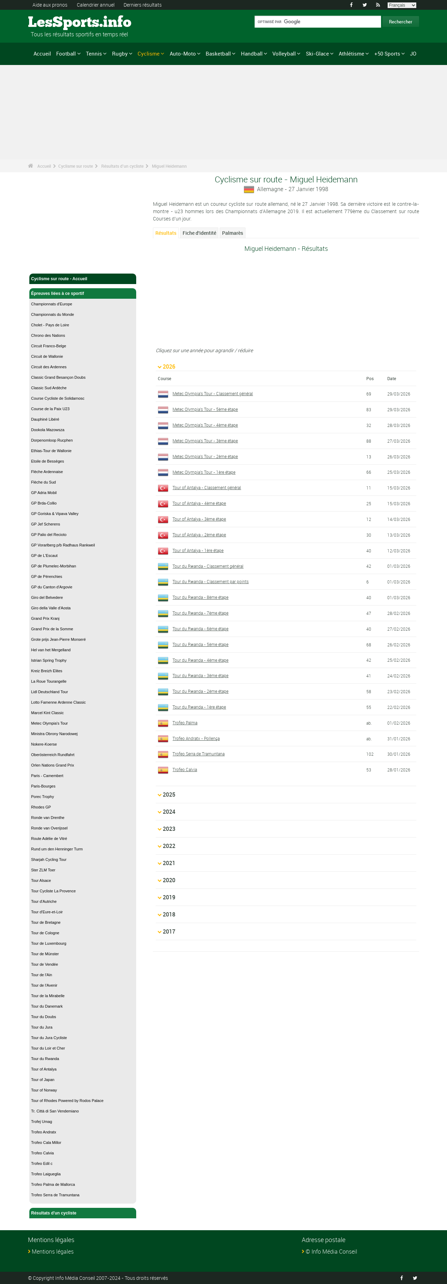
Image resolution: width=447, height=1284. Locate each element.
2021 (169, 863)
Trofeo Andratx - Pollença (196, 738)
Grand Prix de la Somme (52, 629)
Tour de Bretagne (45, 922)
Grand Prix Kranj (45, 618)
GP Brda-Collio (44, 503)
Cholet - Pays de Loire (50, 325)
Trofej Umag (41, 1121)
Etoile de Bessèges (47, 461)
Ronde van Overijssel (49, 828)
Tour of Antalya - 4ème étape (199, 503)
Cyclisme (149, 53)
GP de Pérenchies (46, 576)
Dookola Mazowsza (47, 430)
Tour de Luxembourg (48, 943)
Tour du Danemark (47, 1006)
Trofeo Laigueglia (46, 1174)
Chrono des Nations (48, 335)
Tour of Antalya (44, 1069)
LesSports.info (54, 22)
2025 (169, 794)
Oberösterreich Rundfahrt (52, 755)
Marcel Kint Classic (47, 713)
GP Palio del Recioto (48, 534)
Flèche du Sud (43, 482)
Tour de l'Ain (41, 975)
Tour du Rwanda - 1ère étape (199, 707)
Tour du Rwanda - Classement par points (211, 581)
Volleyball (284, 53)
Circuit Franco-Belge (48, 346)
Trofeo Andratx (43, 1132)
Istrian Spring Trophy (49, 660)
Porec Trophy (42, 797)
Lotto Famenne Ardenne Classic (58, 702)
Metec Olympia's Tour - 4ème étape (205, 425)
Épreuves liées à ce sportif (82, 293)
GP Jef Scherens (45, 524)
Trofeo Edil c (41, 1163)
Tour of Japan (42, 1080)
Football (66, 53)
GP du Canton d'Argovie (51, 587)
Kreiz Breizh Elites (46, 671)
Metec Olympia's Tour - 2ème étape (205, 456)
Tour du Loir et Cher (48, 1048)
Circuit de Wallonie (47, 356)
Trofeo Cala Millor (46, 1142)
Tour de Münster (45, 954)
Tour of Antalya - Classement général (207, 487)
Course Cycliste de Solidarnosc (58, 398)
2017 (169, 931)
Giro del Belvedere (47, 597)
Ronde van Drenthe (47, 817)
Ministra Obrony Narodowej (54, 734)
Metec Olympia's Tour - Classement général (213, 393)
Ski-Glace (317, 53)
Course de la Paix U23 (50, 409)
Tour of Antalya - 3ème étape (199, 519)
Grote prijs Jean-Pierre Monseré (58, 639)
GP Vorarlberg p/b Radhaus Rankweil (63, 545)
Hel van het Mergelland (51, 650)
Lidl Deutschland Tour (49, 692)
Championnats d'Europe (51, 304)
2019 (169, 897)
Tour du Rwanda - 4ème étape (200, 660)
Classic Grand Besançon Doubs (58, 377)
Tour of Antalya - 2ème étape (199, 534)
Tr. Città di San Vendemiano (55, 1111)
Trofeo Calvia (42, 1153)
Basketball (218, 53)
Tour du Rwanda (45, 1059)
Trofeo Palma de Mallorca (53, 1184)
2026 (169, 366)
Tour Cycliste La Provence (53, 891)
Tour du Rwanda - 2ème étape (200, 691)
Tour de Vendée (44, 964)
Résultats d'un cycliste (122, 166)
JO (413, 53)
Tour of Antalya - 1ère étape (198, 550)
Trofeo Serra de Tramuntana (55, 1195)
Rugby (120, 53)
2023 (169, 829)
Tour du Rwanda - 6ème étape (200, 628)
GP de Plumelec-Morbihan (53, 566)
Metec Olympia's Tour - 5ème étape (205, 409)
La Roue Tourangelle (48, 681)
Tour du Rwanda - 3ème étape (200, 675)
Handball (252, 53)
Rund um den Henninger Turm (57, 849)
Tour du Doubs (43, 1017)
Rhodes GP (41, 807)
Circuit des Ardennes (49, 367)
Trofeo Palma (185, 722)
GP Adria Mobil (44, 493)
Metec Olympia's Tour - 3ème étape (205, 440)
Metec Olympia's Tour (49, 723)
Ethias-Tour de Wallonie (51, 451)
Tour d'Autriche (44, 901)
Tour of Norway (44, 1090)
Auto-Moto (183, 53)
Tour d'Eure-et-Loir (47, 912)
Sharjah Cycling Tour (48, 859)
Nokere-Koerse (44, 744)
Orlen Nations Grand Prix (52, 765)
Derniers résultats (143, 4)
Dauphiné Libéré (45, 419)
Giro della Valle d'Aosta (51, 608)
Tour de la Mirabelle (48, 996)
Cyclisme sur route (75, 166)
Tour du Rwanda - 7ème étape (200, 613)
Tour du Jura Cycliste (49, 1038)
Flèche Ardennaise (47, 472)
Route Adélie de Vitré (49, 838)
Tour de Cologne (45, 933)
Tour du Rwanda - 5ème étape (200, 644)
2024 (169, 811)
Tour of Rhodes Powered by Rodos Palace (67, 1100)
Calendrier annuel (96, 4)
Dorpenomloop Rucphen (52, 440)
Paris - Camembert (47, 776)
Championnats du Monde (52, 314)
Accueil (42, 53)
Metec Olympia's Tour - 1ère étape (204, 472)
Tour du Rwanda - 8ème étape (200, 597)
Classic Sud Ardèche (49, 388)
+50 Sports (387, 53)
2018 (169, 914)
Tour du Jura (41, 1027)
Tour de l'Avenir (44, 985)
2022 (169, 846)
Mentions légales (53, 1251)
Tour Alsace (41, 880)
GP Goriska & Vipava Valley (55, 514)
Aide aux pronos (49, 4)
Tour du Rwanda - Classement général (208, 566)
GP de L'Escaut (44, 555)
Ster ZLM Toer (43, 870)
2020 (169, 880)
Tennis (94, 53)
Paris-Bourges (43, 786)
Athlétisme (351, 53)
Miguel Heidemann (169, 166)
